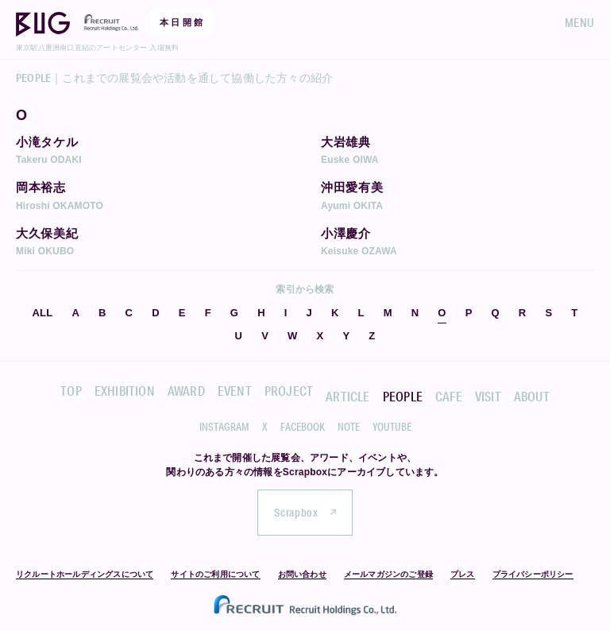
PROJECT (288, 390)
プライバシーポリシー (532, 574)
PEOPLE (403, 396)
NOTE (349, 427)
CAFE (448, 396)
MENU (579, 22)
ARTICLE (347, 396)
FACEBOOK (302, 427)
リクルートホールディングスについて (84, 574)
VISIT (488, 396)
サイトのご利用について (215, 574)
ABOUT (532, 396)
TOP (71, 390)
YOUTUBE (392, 427)
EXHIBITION (125, 390)
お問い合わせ (302, 574)
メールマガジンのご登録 (388, 574)
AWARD (186, 390)
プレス (462, 574)
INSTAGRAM (224, 427)
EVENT (235, 390)
